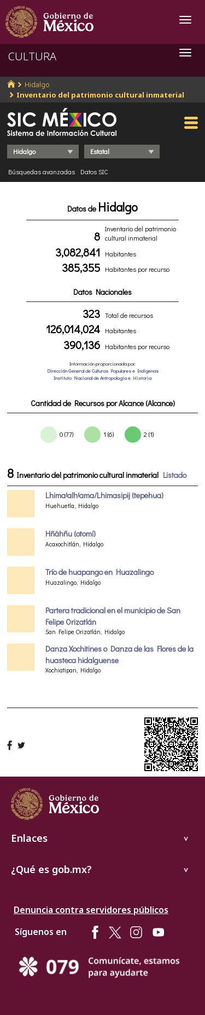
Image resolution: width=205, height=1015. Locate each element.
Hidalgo (37, 84)
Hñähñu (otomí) (70, 533)
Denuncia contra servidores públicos (91, 910)
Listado (174, 475)
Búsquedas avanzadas (41, 171)
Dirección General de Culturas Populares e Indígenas (103, 371)
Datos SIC (94, 171)
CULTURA (32, 56)
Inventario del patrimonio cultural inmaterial (100, 95)
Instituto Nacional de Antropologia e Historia (102, 378)
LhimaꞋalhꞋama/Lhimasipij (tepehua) (104, 495)
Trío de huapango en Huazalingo (99, 572)
